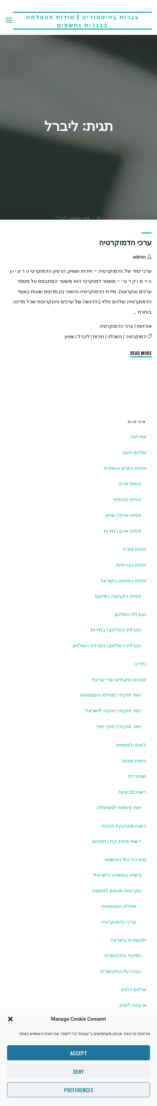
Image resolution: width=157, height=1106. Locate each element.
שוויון (69, 336)
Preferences (78, 1090)
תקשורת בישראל (128, 940)
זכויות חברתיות (131, 565)
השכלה (115, 336)
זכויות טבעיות (127, 499)
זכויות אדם (130, 484)
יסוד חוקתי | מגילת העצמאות (110, 695)
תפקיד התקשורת (123, 956)
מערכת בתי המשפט (126, 859)
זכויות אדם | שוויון (123, 515)
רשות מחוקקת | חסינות (116, 841)
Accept (78, 1053)
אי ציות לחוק (133, 1005)
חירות (98, 336)
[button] (10, 1019)
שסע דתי (137, 776)
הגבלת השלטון (130, 614)
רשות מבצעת (132, 792)
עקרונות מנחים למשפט (117, 891)
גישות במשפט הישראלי (117, 875)
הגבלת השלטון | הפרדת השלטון (107, 646)
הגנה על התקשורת (121, 971)
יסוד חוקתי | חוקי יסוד (118, 726)
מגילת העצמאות (118, 906)
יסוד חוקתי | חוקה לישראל (113, 711)
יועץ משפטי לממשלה (119, 807)
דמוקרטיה (135, 336)
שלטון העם (135, 452)
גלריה (140, 664)
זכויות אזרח (135, 549)
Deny (78, 1071)
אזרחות (144, 326)
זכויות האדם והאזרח (125, 468)
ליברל (84, 336)
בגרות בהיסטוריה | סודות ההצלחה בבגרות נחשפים (82, 20)
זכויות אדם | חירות (122, 531)
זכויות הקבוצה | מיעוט (118, 596)
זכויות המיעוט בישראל (123, 581)
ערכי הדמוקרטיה (125, 242)
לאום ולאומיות (131, 745)
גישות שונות (134, 761)
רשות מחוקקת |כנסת (123, 826)
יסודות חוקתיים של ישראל (119, 680)
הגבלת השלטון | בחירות (116, 630)
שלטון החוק (134, 989)
